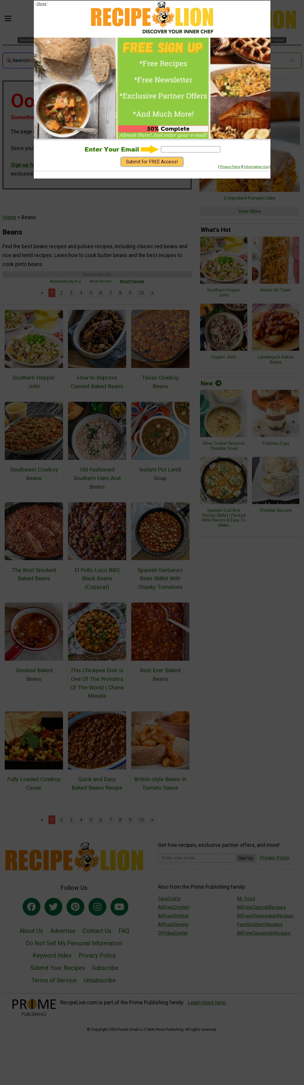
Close (41, 3)
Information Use (256, 167)
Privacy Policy (230, 167)
